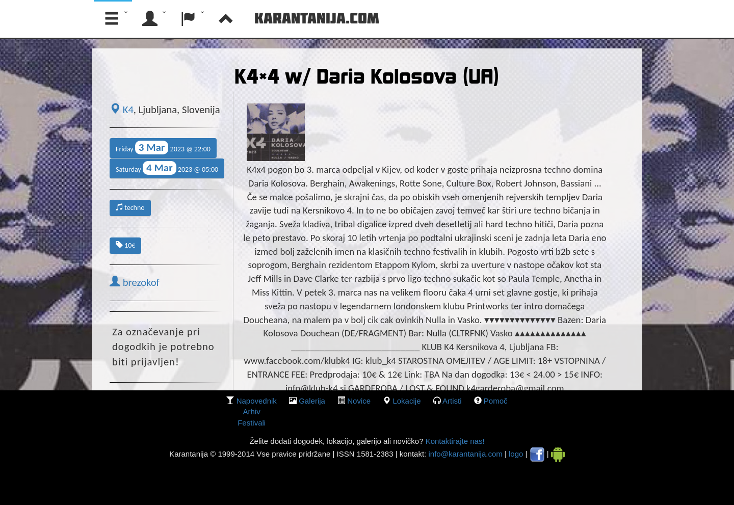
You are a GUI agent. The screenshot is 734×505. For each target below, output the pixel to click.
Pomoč (496, 400)
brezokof (135, 282)
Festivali (252, 422)
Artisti (452, 400)
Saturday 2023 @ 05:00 (167, 168)
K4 (122, 109)
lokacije (406, 400)
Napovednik (257, 400)
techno (130, 207)
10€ (125, 245)
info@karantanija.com (465, 453)
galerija (312, 400)
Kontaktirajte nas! (453, 441)
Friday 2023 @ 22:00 (163, 147)
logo (516, 453)
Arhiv (251, 411)
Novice (359, 400)
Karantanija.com (316, 17)
